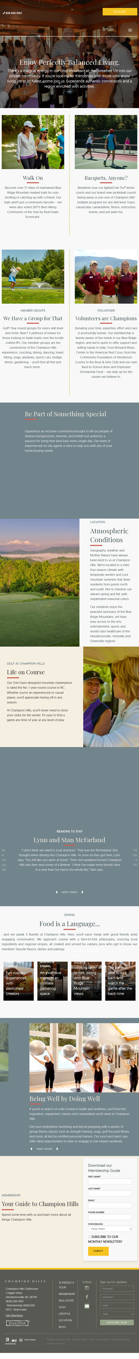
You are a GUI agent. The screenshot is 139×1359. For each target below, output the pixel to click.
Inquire (120, 12)
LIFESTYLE (64, 1305)
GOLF (62, 1299)
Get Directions (14, 1307)
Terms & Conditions (99, 1331)
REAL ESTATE (66, 1292)
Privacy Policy (80, 1331)
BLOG (62, 1319)
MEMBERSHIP (67, 1286)
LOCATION (65, 1312)
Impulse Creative (56, 1335)
